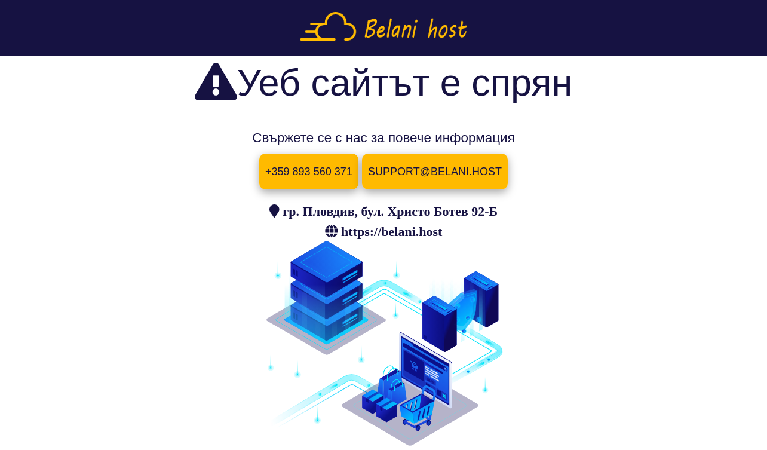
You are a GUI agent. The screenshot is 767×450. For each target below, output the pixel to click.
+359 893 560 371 (308, 171)
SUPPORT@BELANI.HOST (435, 171)
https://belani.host (391, 231)
